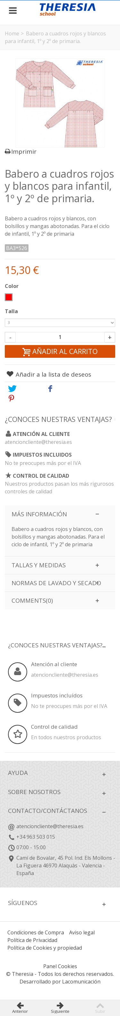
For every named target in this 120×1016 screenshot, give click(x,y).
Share (60, 389)
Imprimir (23, 151)
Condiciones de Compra (35, 932)
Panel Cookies (60, 966)
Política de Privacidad (32, 940)
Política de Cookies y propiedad (44, 947)
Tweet (22, 389)
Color (12, 286)
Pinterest (26, 398)
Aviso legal (82, 932)
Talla (12, 311)
